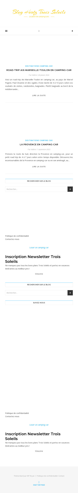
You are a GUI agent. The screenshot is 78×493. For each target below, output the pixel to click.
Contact (61, 476)
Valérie (34, 75)
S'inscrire (39, 273)
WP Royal (30, 476)
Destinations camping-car (39, 66)
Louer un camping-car (39, 247)
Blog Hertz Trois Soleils (39, 12)
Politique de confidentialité (17, 236)
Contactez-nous (12, 239)
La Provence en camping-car (39, 144)
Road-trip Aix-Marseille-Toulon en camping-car (39, 70)
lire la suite (39, 95)
